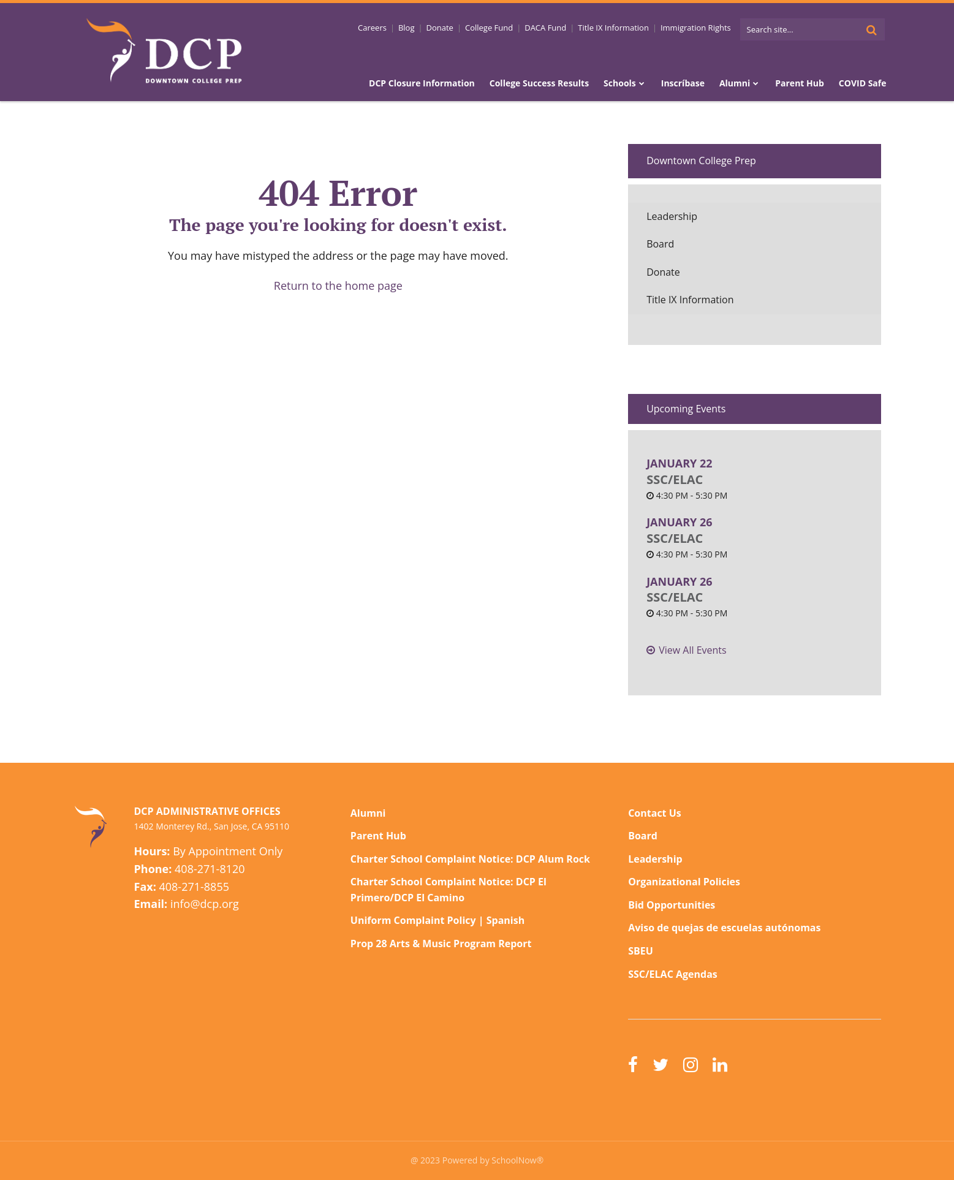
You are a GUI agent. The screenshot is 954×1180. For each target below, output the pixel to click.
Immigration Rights (696, 27)
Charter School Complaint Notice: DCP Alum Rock (470, 859)
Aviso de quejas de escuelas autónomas (724, 927)
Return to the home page (338, 285)
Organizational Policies (684, 881)
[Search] (872, 29)
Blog (406, 27)
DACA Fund (545, 27)
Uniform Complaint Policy (413, 920)
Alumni (368, 813)
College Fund (489, 27)
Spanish (505, 920)
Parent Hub (378, 835)
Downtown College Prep (701, 160)
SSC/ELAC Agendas (672, 974)
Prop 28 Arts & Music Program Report (441, 943)
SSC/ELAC (674, 479)
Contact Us (654, 813)
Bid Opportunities (671, 905)
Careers (372, 27)
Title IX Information (613, 27)
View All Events (692, 650)
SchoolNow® (517, 1160)
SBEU (640, 951)
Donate (439, 27)
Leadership (671, 216)
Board (660, 244)
